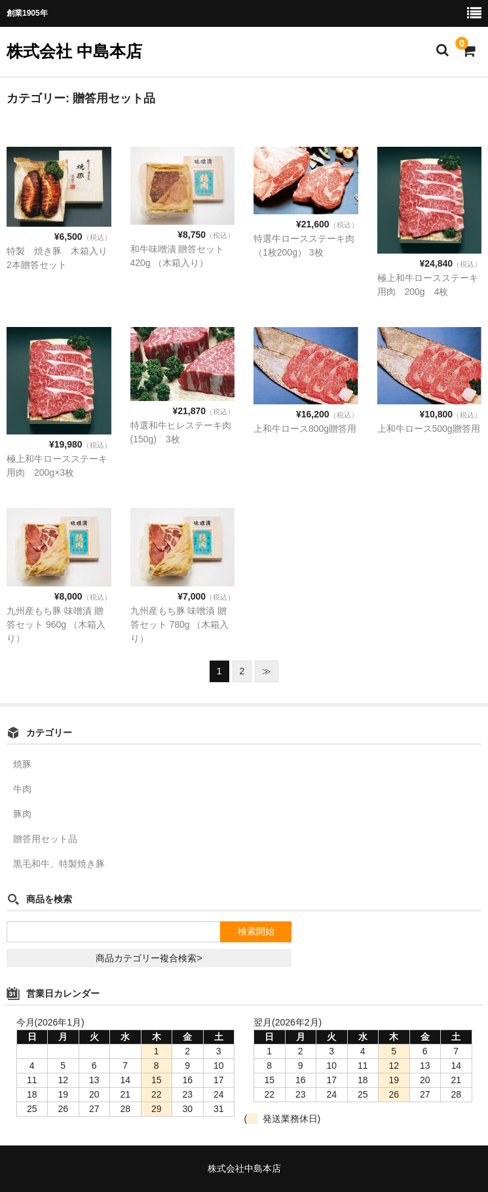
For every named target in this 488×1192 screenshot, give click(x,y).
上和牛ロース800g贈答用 (304, 428)
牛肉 (22, 789)
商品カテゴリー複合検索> (149, 958)
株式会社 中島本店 (74, 51)
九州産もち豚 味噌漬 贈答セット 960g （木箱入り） (56, 625)
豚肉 (22, 814)
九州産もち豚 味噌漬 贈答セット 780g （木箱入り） (179, 625)
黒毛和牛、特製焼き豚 (59, 863)
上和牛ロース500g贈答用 (428, 428)
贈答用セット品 (45, 839)
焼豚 (22, 764)
